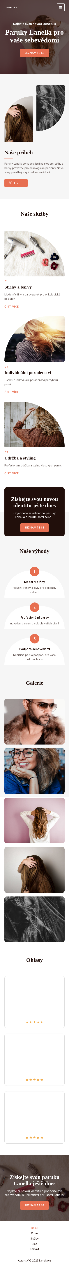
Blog (34, 1243)
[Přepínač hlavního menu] (61, 7)
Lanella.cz (11, 7)
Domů (34, 1227)
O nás (34, 1233)
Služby (34, 1238)
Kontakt (34, 1249)
